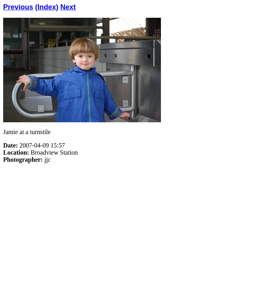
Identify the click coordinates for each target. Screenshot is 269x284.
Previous (18, 7)
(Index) (46, 7)
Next (68, 7)
